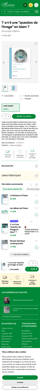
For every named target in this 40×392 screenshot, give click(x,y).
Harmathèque (26, 331)
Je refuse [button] (20, 382)
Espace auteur (6, 347)
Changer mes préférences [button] (20, 387)
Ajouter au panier (24, 116)
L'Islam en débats (15, 145)
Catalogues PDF (7, 333)
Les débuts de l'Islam (19, 208)
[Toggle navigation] (36, 11)
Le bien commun (27, 346)
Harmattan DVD (27, 333)
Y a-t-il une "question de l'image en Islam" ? (15, 228)
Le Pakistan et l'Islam (19, 195)
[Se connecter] (31, 5)
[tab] (11, 108)
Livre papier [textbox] (14, 269)
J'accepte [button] (20, 377)
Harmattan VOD (27, 336)
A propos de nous (7, 328)
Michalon (25, 344)
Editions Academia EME (30, 339)
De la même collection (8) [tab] (12, 189)
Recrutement (6, 341)
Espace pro (5, 344)
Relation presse (6, 339)
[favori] (36, 195)
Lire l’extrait (7, 96)
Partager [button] (26, 99)
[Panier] (36, 5)
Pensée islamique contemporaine (17, 242)
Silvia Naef (7, 35)
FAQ (3, 331)
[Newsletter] (25, 5)
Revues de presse (7, 336)
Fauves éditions (27, 341)
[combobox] (16, 269)
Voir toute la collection (21, 254)
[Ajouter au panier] (36, 202)
